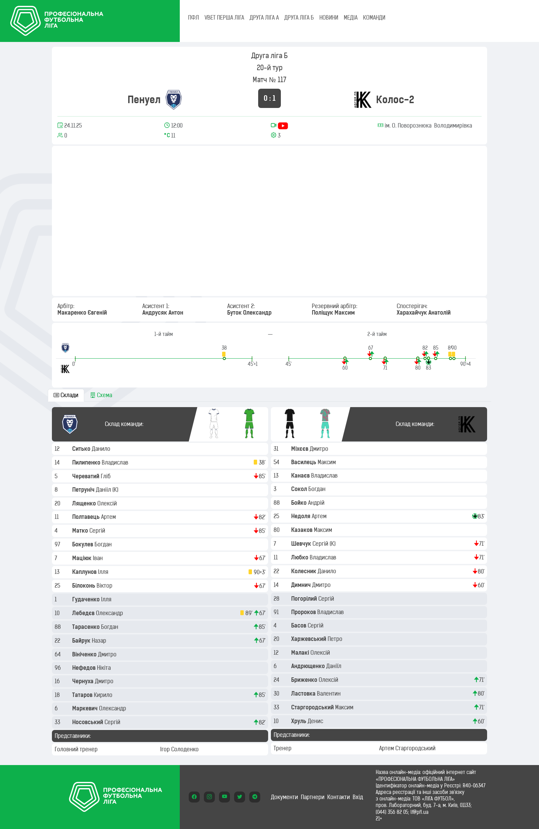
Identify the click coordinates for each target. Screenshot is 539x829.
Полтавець (86, 516)
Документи (284, 797)
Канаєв (301, 475)
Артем (109, 516)
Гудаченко (86, 599)
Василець (304, 462)
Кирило (104, 694)
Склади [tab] (66, 395)
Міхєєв (300, 448)
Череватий (86, 476)
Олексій (107, 503)
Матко (80, 530)
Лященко (84, 503)
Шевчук (301, 543)
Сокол (299, 489)
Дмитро (108, 654)
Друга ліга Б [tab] (299, 17)
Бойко (299, 502)
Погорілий (304, 598)
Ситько (82, 448)
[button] (224, 352)
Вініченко (85, 654)
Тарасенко (86, 626)
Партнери (312, 797)
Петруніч (84, 489)
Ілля (104, 571)
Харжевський (309, 638)
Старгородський (313, 707)
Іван (98, 558)
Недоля (301, 516)
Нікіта (104, 667)
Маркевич (85, 708)
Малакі (300, 652)
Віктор (105, 585)
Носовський (88, 722)
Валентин (329, 693)
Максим (327, 462)
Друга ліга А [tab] (264, 17)
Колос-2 (395, 100)
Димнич (301, 584)
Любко (300, 557)
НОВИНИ (328, 17)
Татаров (83, 694)
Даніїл (334, 666)
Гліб (106, 476)
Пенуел (144, 100)
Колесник (304, 571)
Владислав (116, 462)
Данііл (104, 489)
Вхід (358, 797)
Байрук (82, 640)
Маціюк (82, 558)
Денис (316, 721)
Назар (100, 640)
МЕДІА (351, 17)
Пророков (304, 612)
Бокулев (83, 544)
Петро (336, 638)
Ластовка (304, 693)
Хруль (299, 721)
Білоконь (84, 585)
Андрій (317, 502)
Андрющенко (308, 666)
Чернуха (83, 681)
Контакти (338, 797)
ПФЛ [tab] (193, 17)
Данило (102, 448)
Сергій (98, 530)
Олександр (110, 613)
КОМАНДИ (374, 17)
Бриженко (305, 679)
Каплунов (85, 571)
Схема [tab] (101, 395)
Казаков (302, 529)
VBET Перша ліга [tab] (224, 17)
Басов (299, 625)
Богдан (104, 544)
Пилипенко (87, 462)
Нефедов (84, 667)
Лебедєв (84, 613)
